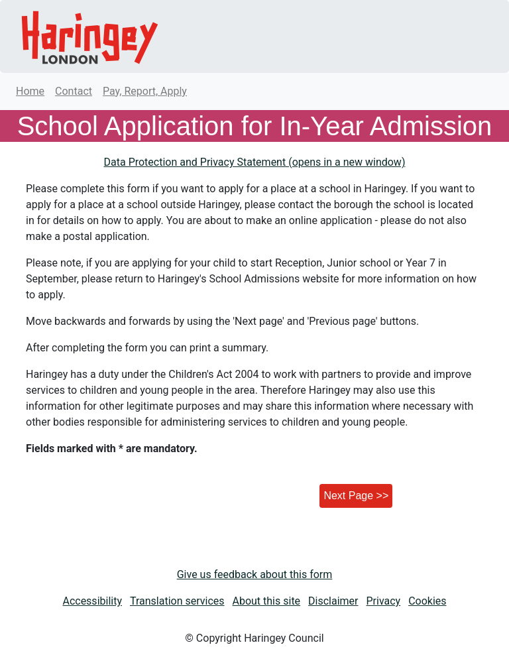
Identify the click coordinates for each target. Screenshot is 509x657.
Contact (73, 91)
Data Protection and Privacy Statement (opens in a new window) (255, 162)
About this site (267, 601)
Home (30, 91)
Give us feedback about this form (255, 574)
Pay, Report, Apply (145, 91)
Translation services (177, 601)
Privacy (384, 601)
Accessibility (92, 601)
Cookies (427, 601)
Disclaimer (333, 601)
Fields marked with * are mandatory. (112, 448)
